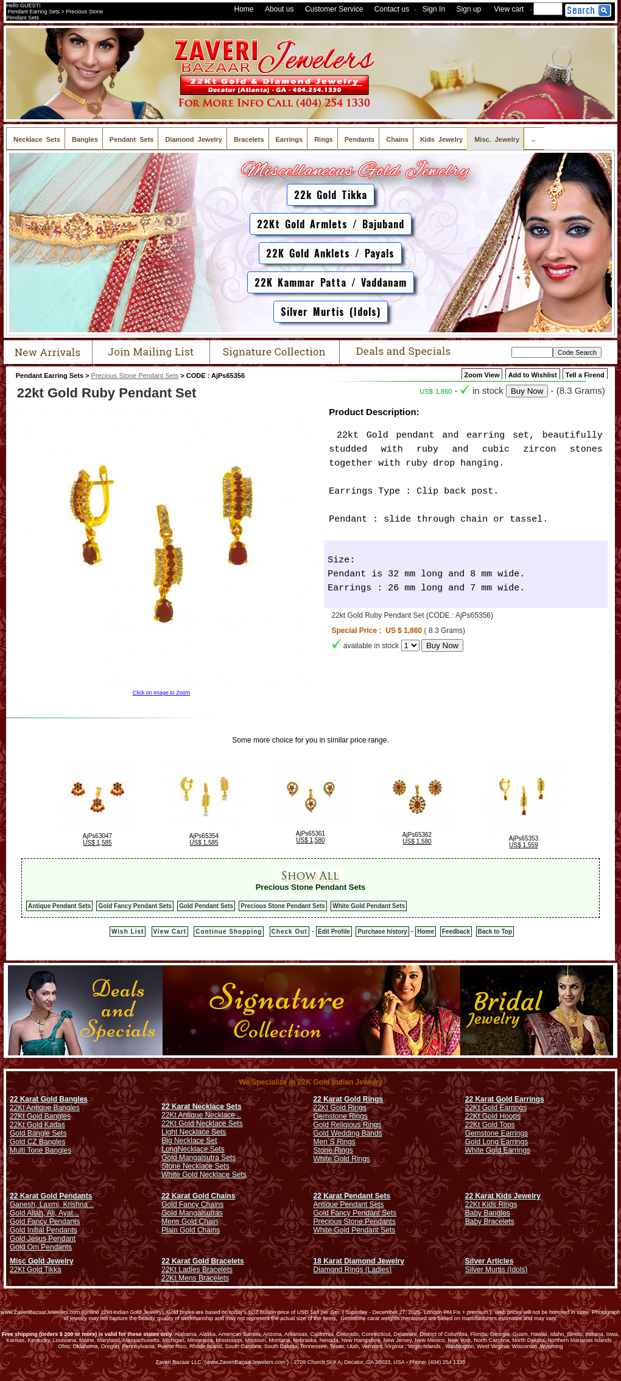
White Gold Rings (342, 1159)
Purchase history (382, 931)
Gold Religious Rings (348, 1125)
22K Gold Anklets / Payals (330, 253)
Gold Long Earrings (496, 1142)
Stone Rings (333, 1150)
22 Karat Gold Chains (198, 1196)
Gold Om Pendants (41, 1247)
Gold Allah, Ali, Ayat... (44, 1213)
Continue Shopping (228, 931)
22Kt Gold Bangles (40, 1116)
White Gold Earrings (497, 1150)
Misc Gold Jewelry (42, 1261)
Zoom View (482, 375)
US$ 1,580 (310, 840)
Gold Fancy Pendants (45, 1221)
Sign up (469, 9)
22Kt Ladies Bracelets (197, 1269)
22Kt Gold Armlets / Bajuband (330, 224)
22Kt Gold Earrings (496, 1107)
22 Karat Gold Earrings (504, 1099)
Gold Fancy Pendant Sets (135, 906)
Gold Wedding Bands (348, 1133)
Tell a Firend (585, 375)
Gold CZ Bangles (37, 1142)
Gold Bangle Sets (38, 1133)
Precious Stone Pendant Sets (135, 375)
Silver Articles (489, 1261)
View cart (509, 9)
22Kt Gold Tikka (35, 1269)
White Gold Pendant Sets (368, 906)
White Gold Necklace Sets (203, 1174)
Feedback (456, 931)
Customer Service (334, 9)
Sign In (434, 9)
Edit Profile (334, 931)
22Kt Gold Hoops (493, 1116)
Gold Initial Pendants (43, 1230)
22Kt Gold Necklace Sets (201, 1123)
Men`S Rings (335, 1142)
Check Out (289, 931)
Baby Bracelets (489, 1221)
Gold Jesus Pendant (42, 1238)
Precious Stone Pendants (355, 1221)
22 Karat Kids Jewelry (503, 1196)
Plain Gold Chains (190, 1230)
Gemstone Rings (341, 1116)
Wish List (127, 931)
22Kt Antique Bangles (45, 1107)
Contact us (391, 9)
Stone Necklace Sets (195, 1166)
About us (279, 9)
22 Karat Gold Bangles (49, 1099)
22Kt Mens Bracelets (195, 1278)
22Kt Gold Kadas (37, 1125)
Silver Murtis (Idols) (331, 311)
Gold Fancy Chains (192, 1204)
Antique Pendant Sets (59, 906)
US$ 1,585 (97, 842)
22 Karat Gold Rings (349, 1099)
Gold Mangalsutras (192, 1213)
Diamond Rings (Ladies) (353, 1269)
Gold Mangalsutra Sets (198, 1157)
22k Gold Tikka (330, 194)
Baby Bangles (487, 1213)
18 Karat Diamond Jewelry (359, 1261)
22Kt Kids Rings (491, 1204)
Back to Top (495, 931)
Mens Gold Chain (189, 1221)
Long (169, 1149)
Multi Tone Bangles (40, 1150)
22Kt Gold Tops (490, 1125)
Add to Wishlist (532, 375)
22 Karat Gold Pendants (51, 1196)
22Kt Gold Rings (340, 1107)
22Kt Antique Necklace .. (201, 1115)
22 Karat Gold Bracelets (202, 1261)
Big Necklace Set (189, 1140)
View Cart (169, 931)
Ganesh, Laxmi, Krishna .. (52, 1204)
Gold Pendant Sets (206, 906)
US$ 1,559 (523, 845)
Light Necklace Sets (193, 1132)
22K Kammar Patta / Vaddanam (330, 282)
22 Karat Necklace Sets (201, 1106)
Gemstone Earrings (496, 1133)
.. (534, 138)
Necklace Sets (201, 1149)
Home (244, 9)
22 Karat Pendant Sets (352, 1196)
